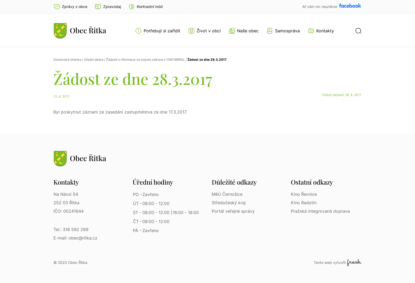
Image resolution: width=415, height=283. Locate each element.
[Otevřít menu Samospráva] (283, 30)
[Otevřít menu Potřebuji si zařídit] (157, 30)
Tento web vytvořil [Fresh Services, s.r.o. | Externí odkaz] (338, 262)
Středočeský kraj (229, 202)
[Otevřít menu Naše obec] (244, 30)
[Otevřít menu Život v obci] (204, 30)
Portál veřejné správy (233, 211)
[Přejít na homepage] (79, 31)
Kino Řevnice (304, 194)
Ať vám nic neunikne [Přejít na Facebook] (320, 6)
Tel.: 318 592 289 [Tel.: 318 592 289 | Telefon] (70, 229)
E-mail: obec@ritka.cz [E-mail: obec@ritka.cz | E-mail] (75, 238)
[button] (145, 6)
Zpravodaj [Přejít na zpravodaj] (108, 6)
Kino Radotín (304, 202)
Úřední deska (93, 60)
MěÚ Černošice (227, 194)
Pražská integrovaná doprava (320, 211)
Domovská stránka (67, 60)
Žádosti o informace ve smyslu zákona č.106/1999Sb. (145, 60)
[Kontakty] (321, 30)
